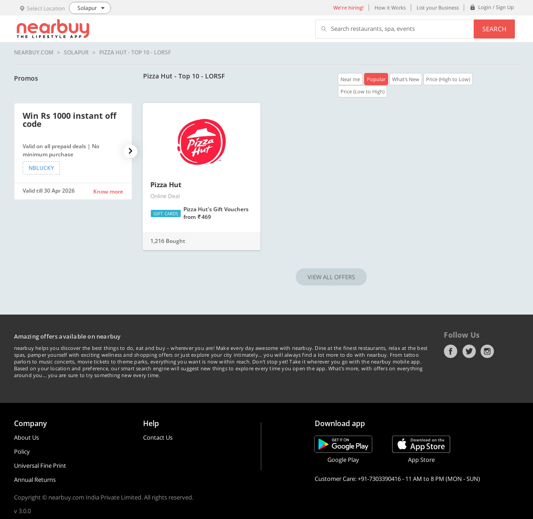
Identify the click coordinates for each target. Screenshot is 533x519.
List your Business (438, 7)
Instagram (487, 351)
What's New (405, 79)
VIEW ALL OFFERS (331, 277)
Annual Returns (35, 479)
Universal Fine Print (40, 465)
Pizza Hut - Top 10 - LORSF (135, 52)
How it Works (390, 7)
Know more (108, 191)
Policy (22, 451)
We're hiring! (348, 7)
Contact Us (158, 437)
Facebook (450, 351)
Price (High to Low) (448, 79)
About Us (26, 437)
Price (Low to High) (362, 91)
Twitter (469, 351)
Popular (376, 79)
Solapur (76, 52)
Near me (350, 79)
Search (494, 28)
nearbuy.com (33, 52)
